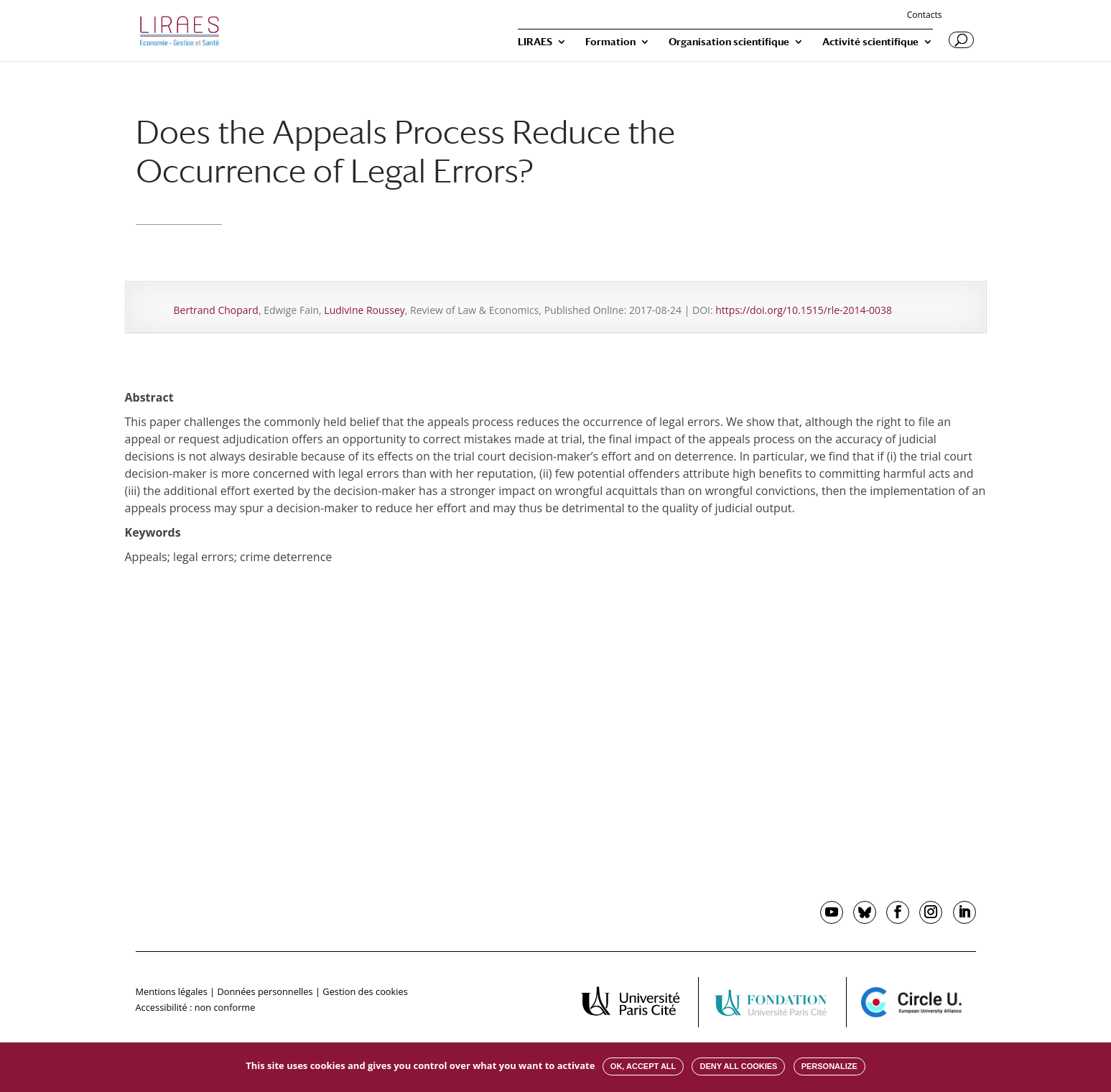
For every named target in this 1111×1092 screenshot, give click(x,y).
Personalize (829, 1066)
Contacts (924, 16)
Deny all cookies (738, 1066)
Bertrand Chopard (216, 310)
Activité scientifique (870, 42)
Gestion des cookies (364, 991)
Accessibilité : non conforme (196, 1007)
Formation (610, 42)
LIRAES (535, 42)
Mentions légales (172, 991)
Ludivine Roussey (364, 310)
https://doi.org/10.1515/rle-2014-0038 (803, 310)
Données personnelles (264, 991)
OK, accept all (643, 1066)
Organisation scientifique (729, 42)
